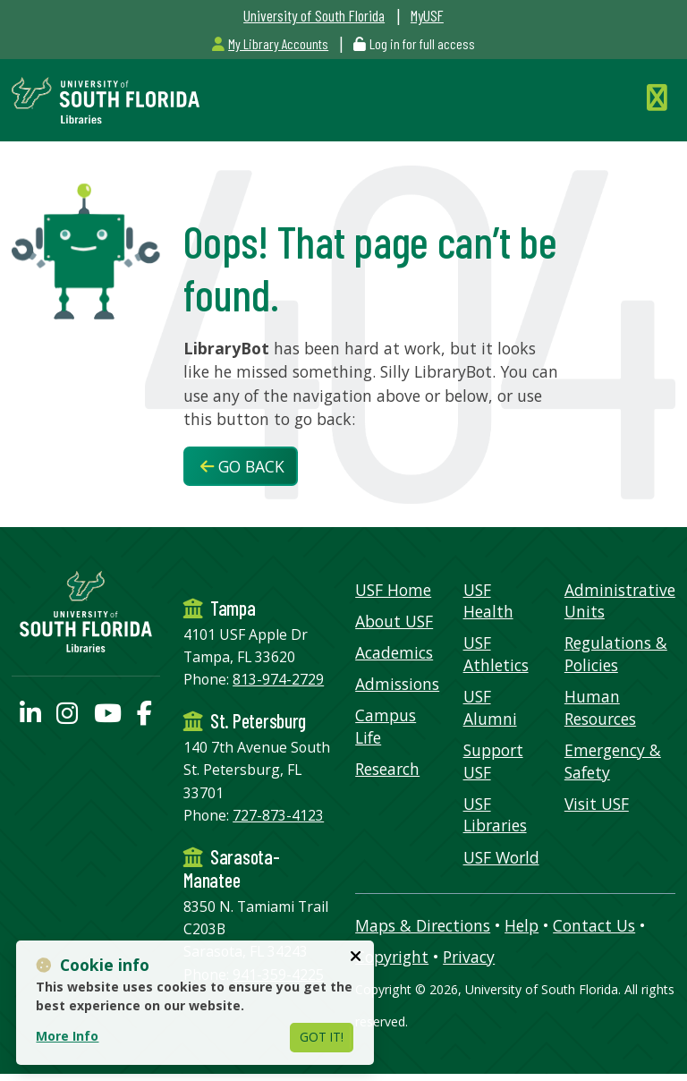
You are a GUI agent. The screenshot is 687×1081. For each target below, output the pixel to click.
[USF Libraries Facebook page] (144, 717)
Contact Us (594, 925)
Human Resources (600, 707)
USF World (501, 857)
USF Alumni (490, 707)
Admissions (397, 683)
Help (522, 925)
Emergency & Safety (612, 761)
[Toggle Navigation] (661, 97)
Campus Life (385, 726)
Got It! (322, 1036)
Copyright (391, 956)
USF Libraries (495, 815)
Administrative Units (619, 601)
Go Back (242, 466)
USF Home (393, 589)
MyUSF (427, 15)
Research (387, 768)
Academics (394, 652)
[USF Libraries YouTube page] (108, 717)
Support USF (493, 761)
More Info (67, 1035)
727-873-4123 (278, 815)
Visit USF (596, 803)
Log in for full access (422, 43)
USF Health (488, 601)
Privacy (469, 956)
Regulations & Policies (615, 654)
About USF (394, 621)
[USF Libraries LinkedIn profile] (30, 717)
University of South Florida (314, 15)
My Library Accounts (270, 43)
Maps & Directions (422, 925)
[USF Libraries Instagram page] (67, 717)
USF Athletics (496, 654)
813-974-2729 (278, 679)
